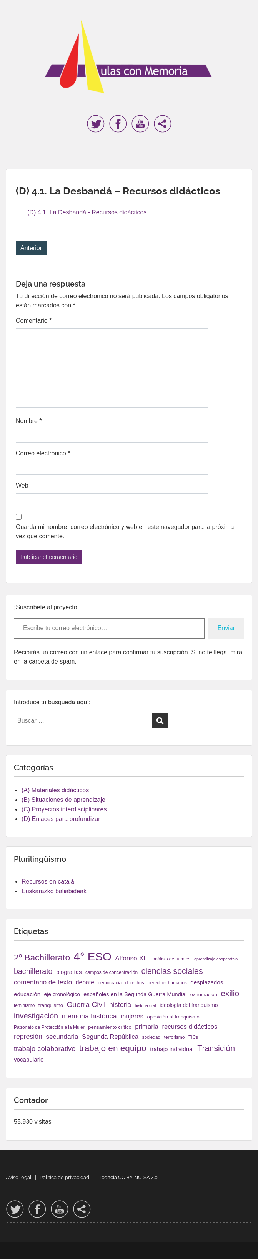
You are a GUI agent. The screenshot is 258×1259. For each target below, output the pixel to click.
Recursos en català (48, 881)
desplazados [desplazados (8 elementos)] (206, 982)
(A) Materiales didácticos (55, 790)
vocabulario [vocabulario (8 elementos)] (29, 1059)
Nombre (29, 421)
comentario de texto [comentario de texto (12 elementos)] (43, 982)
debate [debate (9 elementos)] (85, 982)
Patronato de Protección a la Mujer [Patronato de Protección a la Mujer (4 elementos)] (49, 1027)
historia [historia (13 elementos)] (120, 1005)
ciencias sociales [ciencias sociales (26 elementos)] (172, 971)
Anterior (31, 248)
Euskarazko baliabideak (54, 891)
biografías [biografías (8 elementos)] (69, 972)
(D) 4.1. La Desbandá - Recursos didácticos (86, 212)
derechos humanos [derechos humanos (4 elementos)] (167, 982)
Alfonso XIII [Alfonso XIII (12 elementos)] (132, 958)
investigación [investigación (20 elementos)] (36, 1016)
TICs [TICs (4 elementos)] (193, 1037)
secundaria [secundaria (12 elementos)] (62, 1036)
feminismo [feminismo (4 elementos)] (24, 1005)
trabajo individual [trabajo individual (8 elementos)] (172, 1049)
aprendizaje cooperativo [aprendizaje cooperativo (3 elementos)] (216, 959)
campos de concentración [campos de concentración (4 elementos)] (111, 972)
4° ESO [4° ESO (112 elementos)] (93, 956)
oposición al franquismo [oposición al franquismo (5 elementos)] (173, 1017)
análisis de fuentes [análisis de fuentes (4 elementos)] (172, 959)
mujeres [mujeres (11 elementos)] (131, 1016)
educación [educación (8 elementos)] (27, 994)
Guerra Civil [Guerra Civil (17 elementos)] (86, 1004)
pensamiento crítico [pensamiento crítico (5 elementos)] (109, 1027)
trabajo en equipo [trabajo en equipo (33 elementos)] (112, 1048)
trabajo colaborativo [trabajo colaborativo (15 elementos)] (44, 1049)
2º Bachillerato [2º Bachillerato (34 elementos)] (42, 957)
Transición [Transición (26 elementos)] (216, 1048)
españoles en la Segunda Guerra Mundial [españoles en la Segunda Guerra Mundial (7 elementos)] (134, 994)
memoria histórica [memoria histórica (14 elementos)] (89, 1016)
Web (22, 485)
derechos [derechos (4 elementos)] (134, 982)
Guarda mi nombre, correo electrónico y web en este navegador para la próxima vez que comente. (125, 531)
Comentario (34, 320)
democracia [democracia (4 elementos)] (110, 982)
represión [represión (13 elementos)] (28, 1036)
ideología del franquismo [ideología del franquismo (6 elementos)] (189, 1005)
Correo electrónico (43, 453)
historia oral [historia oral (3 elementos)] (145, 1005)
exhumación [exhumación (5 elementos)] (203, 994)
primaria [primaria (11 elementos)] (146, 1026)
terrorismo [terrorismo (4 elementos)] (174, 1037)
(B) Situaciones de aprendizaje (63, 799)
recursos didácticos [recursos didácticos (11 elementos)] (189, 1026)
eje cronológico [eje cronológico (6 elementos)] (62, 994)
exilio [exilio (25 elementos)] (230, 993)
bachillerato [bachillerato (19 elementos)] (33, 971)
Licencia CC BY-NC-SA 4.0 (127, 1177)
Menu (14, 13)
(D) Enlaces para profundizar (61, 819)
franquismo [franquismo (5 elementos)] (50, 1005)
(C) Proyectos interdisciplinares (64, 809)
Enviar (226, 628)
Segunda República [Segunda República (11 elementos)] (110, 1036)
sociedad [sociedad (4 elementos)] (151, 1037)
